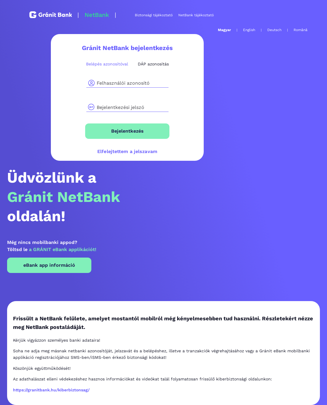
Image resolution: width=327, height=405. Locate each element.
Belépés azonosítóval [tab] (107, 64)
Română (300, 30)
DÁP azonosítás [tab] (153, 64)
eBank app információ (49, 265)
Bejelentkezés (127, 131)
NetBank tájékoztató (196, 15)
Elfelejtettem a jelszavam (127, 151)
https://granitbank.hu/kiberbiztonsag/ (51, 390)
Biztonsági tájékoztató (154, 15)
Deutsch (274, 30)
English (249, 30)
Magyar (224, 30)
